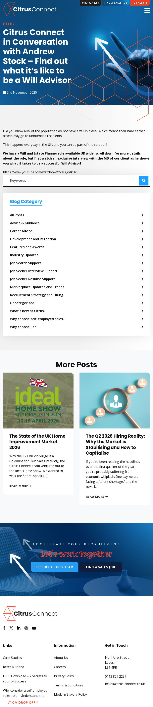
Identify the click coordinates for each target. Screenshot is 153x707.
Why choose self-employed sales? (37, 318)
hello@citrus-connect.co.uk (125, 684)
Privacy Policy (64, 676)
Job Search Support (25, 263)
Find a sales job (100, 567)
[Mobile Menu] (147, 10)
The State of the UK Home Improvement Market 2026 (37, 442)
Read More (18, 486)
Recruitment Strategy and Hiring (36, 295)
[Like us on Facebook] (4, 628)
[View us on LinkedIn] (19, 628)
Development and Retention (33, 239)
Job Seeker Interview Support (34, 271)
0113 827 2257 (90, 2)
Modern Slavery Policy (70, 694)
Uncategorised (22, 302)
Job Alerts (140, 2)
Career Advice (21, 231)
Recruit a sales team (55, 567)
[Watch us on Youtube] (34, 628)
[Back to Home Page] (30, 9)
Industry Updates (24, 255)
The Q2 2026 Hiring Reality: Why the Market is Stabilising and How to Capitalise (115, 444)
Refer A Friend (13, 667)
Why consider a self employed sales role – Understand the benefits (25, 695)
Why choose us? (23, 326)
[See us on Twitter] (11, 628)
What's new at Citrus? (27, 310)
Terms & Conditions (69, 685)
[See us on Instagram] (26, 628)
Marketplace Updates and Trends (37, 287)
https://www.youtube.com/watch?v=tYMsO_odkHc (39, 172)
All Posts (17, 215)
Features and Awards (27, 247)
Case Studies (12, 657)
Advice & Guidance (25, 223)
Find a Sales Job (115, 2)
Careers (60, 667)
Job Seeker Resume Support (32, 279)
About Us (61, 657)
